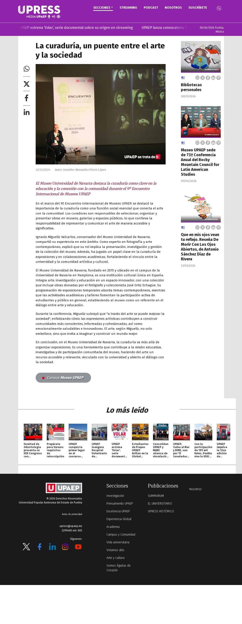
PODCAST (151, 8)
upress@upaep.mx (71, 526)
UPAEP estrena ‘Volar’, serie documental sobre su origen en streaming (79, 27)
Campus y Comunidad (120, 534)
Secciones (101, 8)
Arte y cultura (115, 558)
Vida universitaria (117, 542)
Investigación (115, 496)
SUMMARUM (156, 496)
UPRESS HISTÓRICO (161, 511)
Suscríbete (197, 8)
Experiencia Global (119, 519)
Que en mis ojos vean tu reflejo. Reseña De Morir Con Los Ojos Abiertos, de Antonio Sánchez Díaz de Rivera (200, 246)
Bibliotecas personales (191, 87)
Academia (113, 527)
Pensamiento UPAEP (119, 503)
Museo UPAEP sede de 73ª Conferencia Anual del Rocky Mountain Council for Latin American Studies (200, 162)
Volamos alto (115, 550)
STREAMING (128, 8)
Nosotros (173, 8)
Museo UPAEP (62, 377)
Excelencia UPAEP (118, 511)
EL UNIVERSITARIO (160, 503)
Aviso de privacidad (72, 514)
